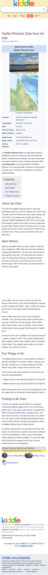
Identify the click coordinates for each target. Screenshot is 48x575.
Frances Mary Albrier (16, 456)
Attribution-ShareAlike (10, 530)
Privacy (26, 569)
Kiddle (4, 569)
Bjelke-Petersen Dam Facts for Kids (16, 535)
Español (12, 569)
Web (9, 16)
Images (15, 16)
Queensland (14, 158)
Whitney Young (39, 456)
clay (43, 214)
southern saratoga (33, 410)
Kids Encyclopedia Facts (10, 41)
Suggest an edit (26, 546)
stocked (5, 407)
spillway (10, 341)
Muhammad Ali (12, 463)
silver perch (17, 410)
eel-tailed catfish (19, 413)
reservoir (19, 126)
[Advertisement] (24, 24)
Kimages (22, 16)
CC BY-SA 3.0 (25, 561)
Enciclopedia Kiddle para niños (12, 571)
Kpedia (30, 16)
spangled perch (33, 413)
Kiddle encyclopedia (22, 525)
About (19, 569)
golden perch (7, 410)
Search (44, 9)
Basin (4, 133)
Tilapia (4, 437)
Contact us (35, 569)
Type (4, 126)
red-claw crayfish (20, 432)
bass (41, 407)
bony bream (6, 416)
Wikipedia (21, 565)
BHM (37, 16)
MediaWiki (7, 567)
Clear (40, 9)
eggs (43, 437)
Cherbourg (22, 156)
